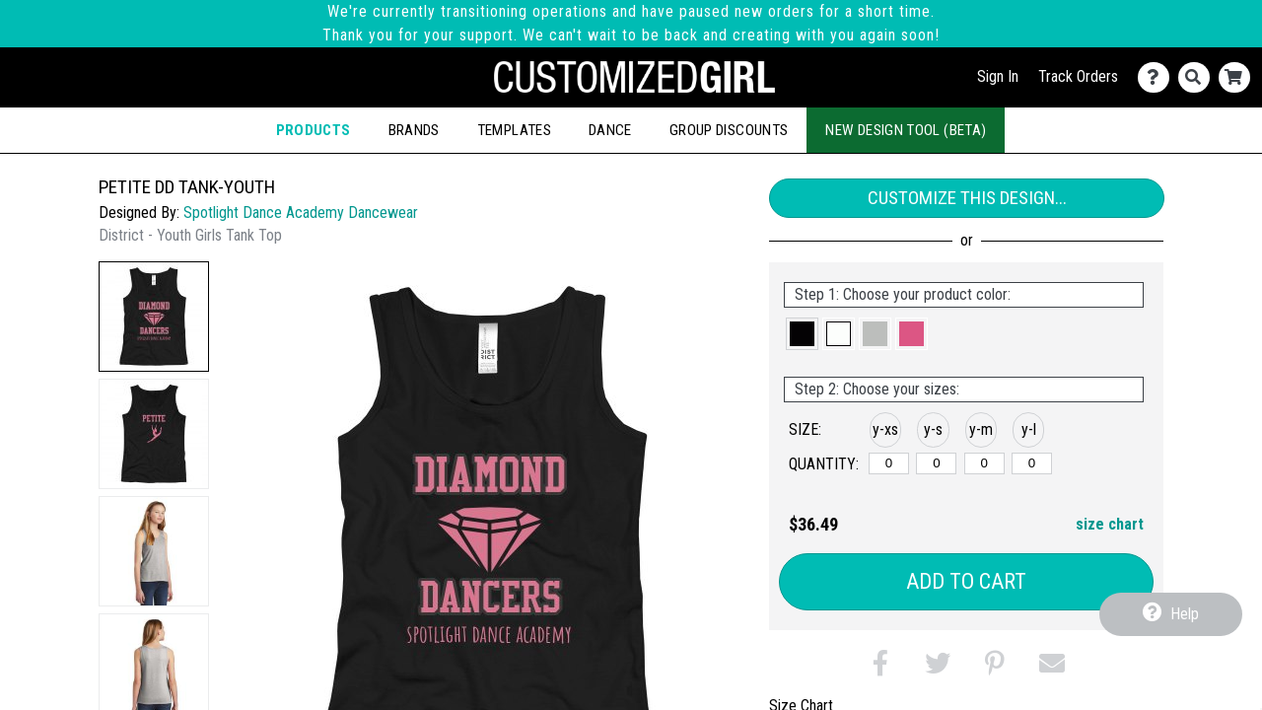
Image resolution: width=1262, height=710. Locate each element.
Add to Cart (966, 581)
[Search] (1198, 77)
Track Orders (1078, 76)
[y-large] (1032, 463)
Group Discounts (728, 130)
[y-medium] (984, 463)
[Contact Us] (1158, 77)
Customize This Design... (967, 197)
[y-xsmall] (889, 463)
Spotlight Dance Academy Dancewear (300, 212)
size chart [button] (1110, 524)
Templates (514, 130)
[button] (154, 316)
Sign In (997, 76)
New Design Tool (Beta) (905, 130)
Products (313, 130)
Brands (414, 130)
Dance (610, 130)
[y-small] (936, 463)
